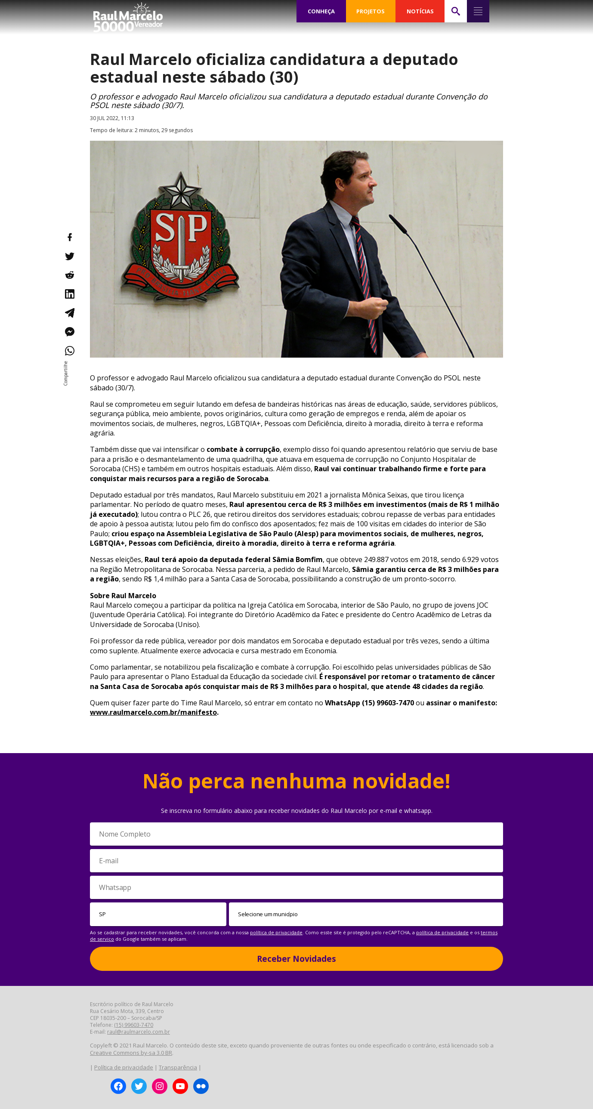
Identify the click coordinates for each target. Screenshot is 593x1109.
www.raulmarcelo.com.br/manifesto (153, 712)
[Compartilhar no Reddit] (69, 275)
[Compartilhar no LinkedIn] (69, 294)
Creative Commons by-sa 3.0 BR (131, 1052)
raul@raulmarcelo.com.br (138, 1031)
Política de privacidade (123, 1067)
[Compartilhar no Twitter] (69, 256)
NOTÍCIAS (420, 11)
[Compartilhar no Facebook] (69, 237)
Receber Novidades (296, 958)
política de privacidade (276, 932)
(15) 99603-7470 (133, 1025)
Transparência (178, 1067)
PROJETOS (370, 11)
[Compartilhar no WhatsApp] (69, 351)
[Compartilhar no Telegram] (69, 313)
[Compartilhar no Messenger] (69, 332)
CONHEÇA (321, 11)
